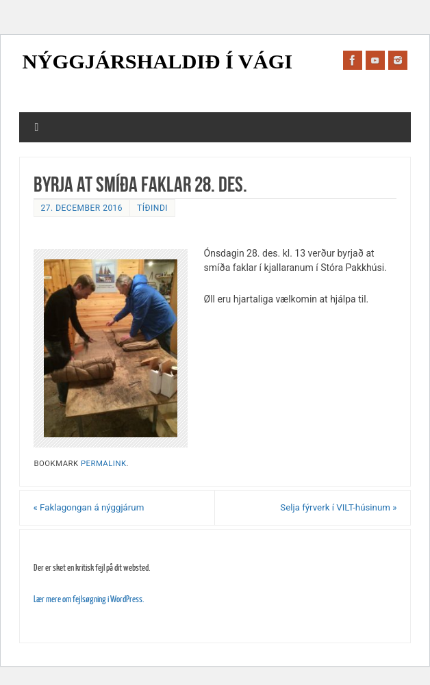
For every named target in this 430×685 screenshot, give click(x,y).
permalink (104, 463)
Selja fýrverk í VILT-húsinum (338, 507)
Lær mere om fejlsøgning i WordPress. (89, 599)
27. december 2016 (82, 208)
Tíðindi (152, 208)
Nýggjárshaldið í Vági (158, 62)
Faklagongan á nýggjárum (89, 507)
